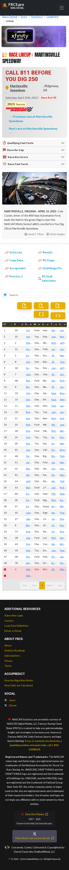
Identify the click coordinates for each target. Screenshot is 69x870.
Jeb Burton (32, 519)
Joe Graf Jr (32, 538)
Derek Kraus (32, 399)
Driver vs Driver (13, 630)
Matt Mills (31, 487)
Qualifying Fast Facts (18, 143)
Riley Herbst (32, 380)
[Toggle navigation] (61, 7)
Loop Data (14, 260)
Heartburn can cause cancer (34, 838)
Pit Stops (46, 260)
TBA (62, 481)
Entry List (13, 252)
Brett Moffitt (32, 424)
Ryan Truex (32, 412)
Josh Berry (32, 361)
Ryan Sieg (31, 431)
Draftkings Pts (50, 268)
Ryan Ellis (31, 544)
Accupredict (15, 268)
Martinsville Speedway (19, 88)
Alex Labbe (32, 475)
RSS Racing (57, 431)
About (8, 645)
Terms (7, 665)
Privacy (8, 660)
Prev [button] (34, 585)
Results (45, 252)
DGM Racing (58, 450)
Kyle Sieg (31, 500)
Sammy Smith (33, 368)
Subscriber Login (13, 615)
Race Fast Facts (15, 164)
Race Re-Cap (13, 150)
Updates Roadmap (14, 650)
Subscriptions (12, 655)
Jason (9, 700)
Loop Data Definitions (16, 625)
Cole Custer (32, 330)
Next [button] (49, 585)
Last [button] (59, 585)
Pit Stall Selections (47, 278)
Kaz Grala (31, 443)
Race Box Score (15, 157)
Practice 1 (14, 276)
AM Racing (57, 424)
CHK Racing (57, 531)
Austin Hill (31, 418)
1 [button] (42, 585)
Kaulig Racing (58, 393)
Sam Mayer (32, 355)
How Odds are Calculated (18, 685)
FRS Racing (57, 494)
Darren (10, 705)
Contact (9, 620)
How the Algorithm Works (18, 680)
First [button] (24, 585)
